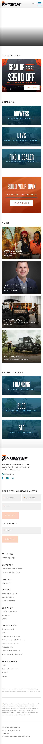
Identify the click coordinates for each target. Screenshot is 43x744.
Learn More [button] (32, 87)
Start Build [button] (21, 203)
